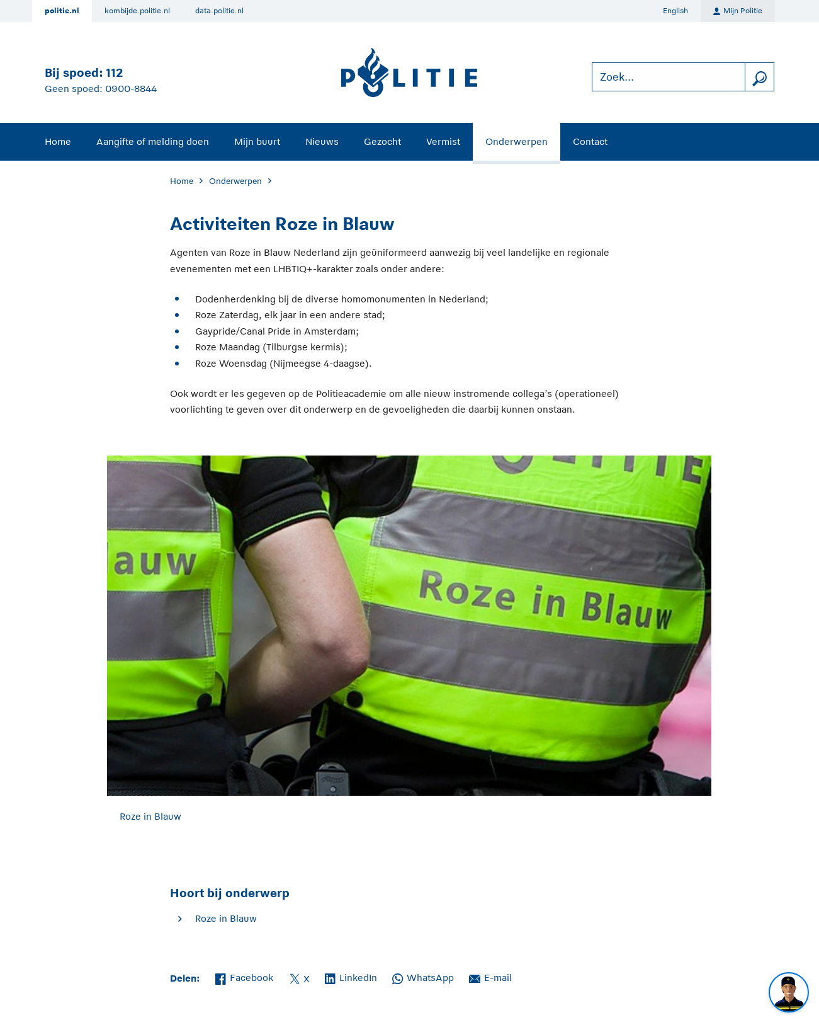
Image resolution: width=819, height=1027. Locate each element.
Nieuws (322, 141)
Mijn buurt (257, 141)
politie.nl (62, 11)
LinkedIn (351, 977)
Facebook (244, 977)
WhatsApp (423, 977)
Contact (590, 141)
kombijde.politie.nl (137, 11)
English (675, 11)
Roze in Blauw (226, 918)
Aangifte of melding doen (152, 141)
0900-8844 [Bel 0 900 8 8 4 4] (131, 89)
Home (58, 141)
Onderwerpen (516, 141)
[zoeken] (759, 77)
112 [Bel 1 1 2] (114, 73)
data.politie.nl (219, 11)
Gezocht (382, 141)
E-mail (490, 977)
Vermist (443, 141)
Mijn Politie (737, 11)
